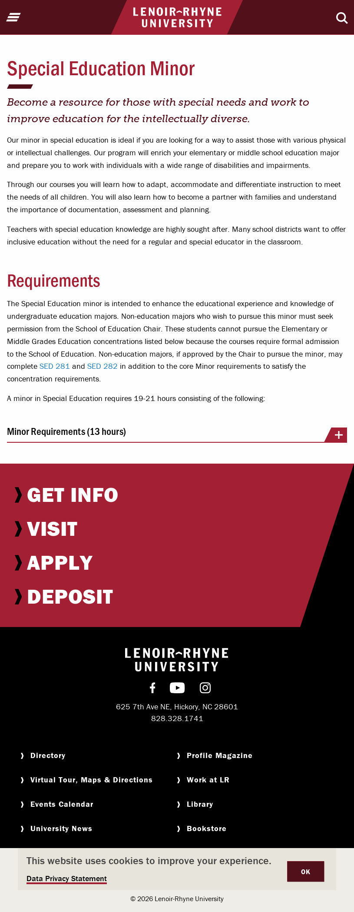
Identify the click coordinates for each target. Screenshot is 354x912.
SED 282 (102, 366)
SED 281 (55, 366)
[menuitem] (177, 494)
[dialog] (177, 869)
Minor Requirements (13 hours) (177, 434)
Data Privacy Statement (66, 878)
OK (305, 871)
